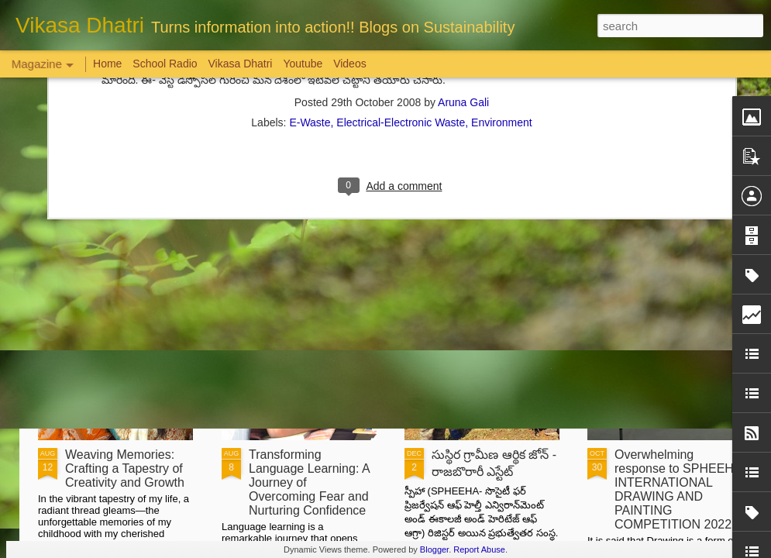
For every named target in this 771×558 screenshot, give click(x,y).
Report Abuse (479, 549)
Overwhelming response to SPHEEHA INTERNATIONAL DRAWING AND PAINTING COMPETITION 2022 (678, 489)
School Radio (165, 63)
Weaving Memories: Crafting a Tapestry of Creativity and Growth (124, 468)
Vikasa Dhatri (240, 63)
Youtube (302, 63)
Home (107, 63)
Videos (350, 63)
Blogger (434, 549)
